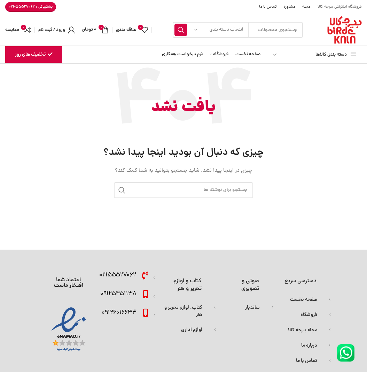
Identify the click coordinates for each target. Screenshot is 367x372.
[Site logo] (344, 30)
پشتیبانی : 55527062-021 (31, 7)
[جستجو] (183, 190)
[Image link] (345, 353)
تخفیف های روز (34, 54)
